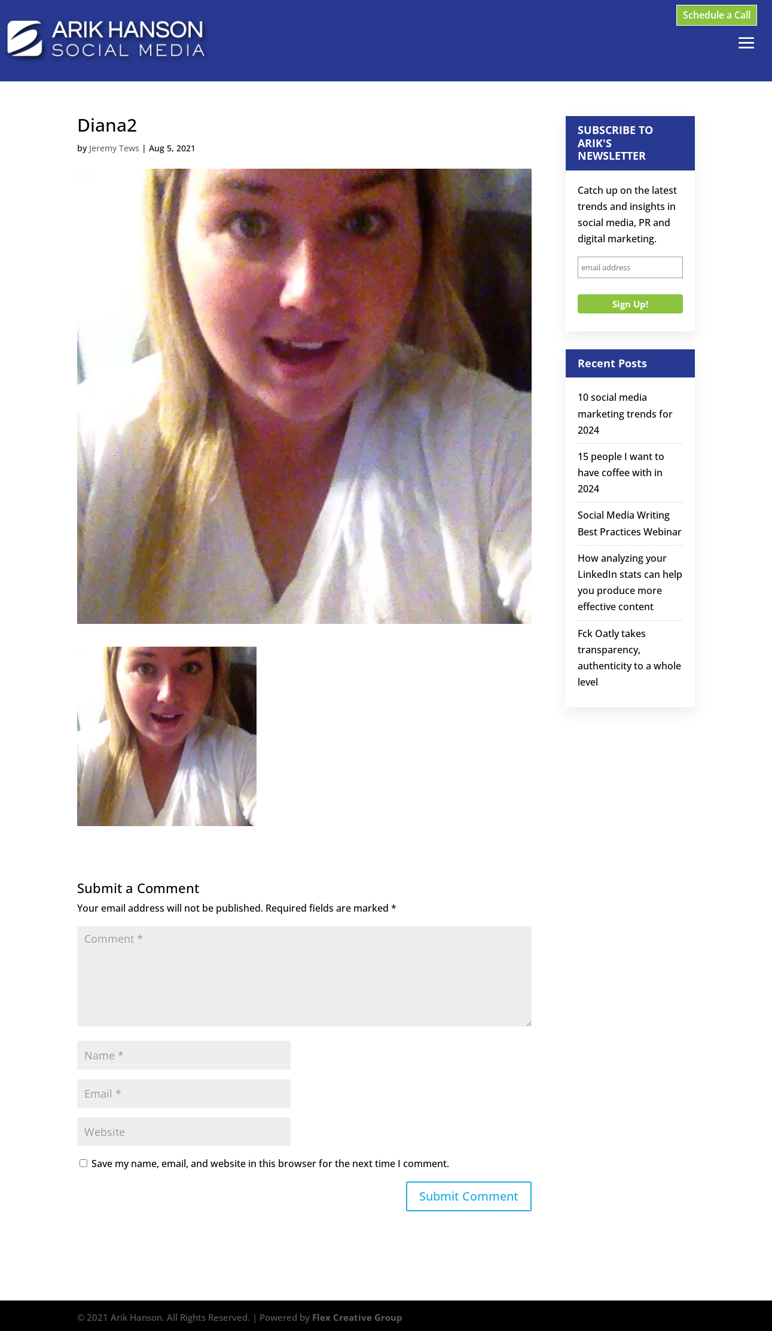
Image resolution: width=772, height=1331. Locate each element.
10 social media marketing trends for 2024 (625, 413)
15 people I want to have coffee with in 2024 (621, 472)
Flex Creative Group (357, 1317)
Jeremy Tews (114, 148)
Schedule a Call (716, 15)
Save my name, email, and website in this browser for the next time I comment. (270, 1163)
